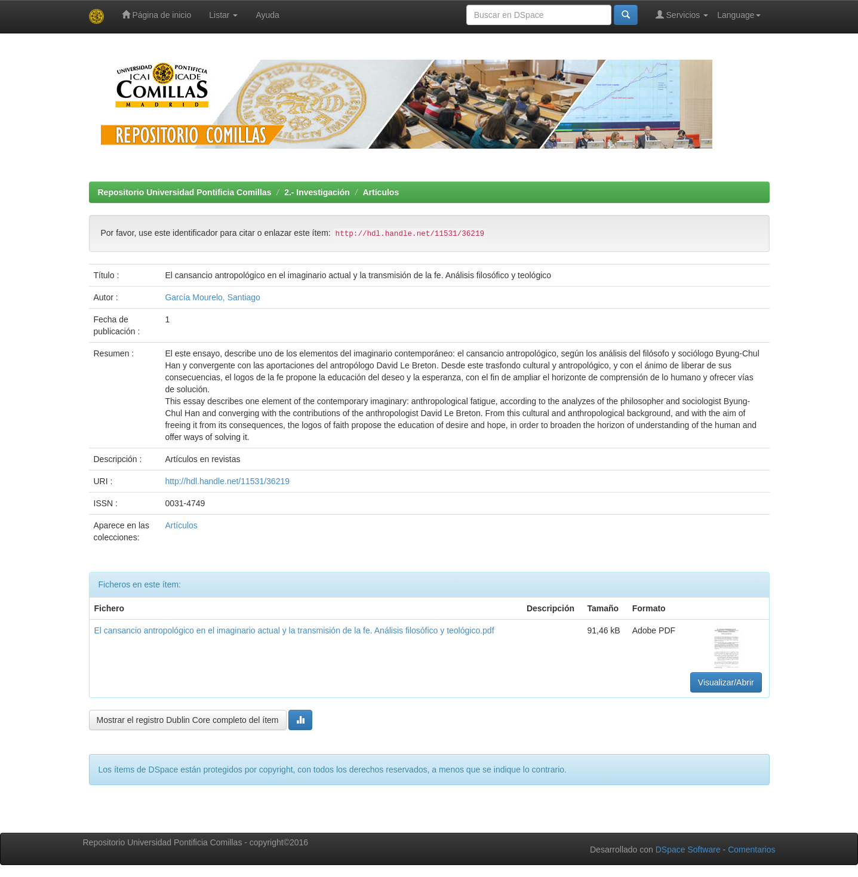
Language (738, 15)
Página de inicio (157, 15)
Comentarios (751, 849)
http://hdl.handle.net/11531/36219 (227, 481)
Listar (223, 15)
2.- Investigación (317, 192)
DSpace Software (688, 849)
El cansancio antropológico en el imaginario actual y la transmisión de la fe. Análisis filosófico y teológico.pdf (294, 630)
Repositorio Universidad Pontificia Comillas (185, 192)
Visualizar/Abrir (726, 682)
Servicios (682, 15)
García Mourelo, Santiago (212, 297)
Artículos (381, 192)
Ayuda (267, 15)
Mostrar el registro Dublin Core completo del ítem (188, 720)
